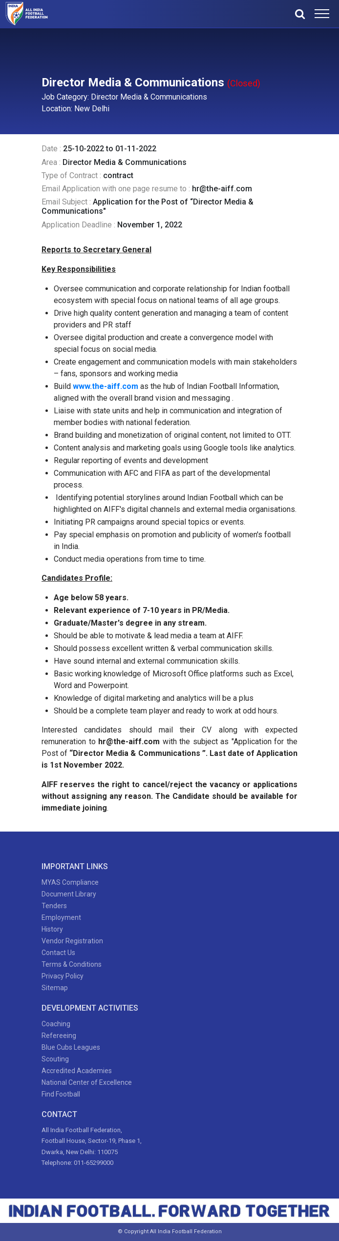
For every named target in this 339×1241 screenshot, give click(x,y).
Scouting (55, 1059)
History (52, 929)
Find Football (61, 1094)
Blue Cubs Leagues (71, 1047)
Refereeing (59, 1035)
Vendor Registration (72, 941)
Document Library (69, 894)
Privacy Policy (63, 976)
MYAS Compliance (70, 882)
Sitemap (55, 988)
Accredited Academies (77, 1071)
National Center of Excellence (87, 1082)
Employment (61, 917)
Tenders (54, 906)
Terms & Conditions (72, 964)
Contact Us (58, 952)
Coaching (56, 1024)
